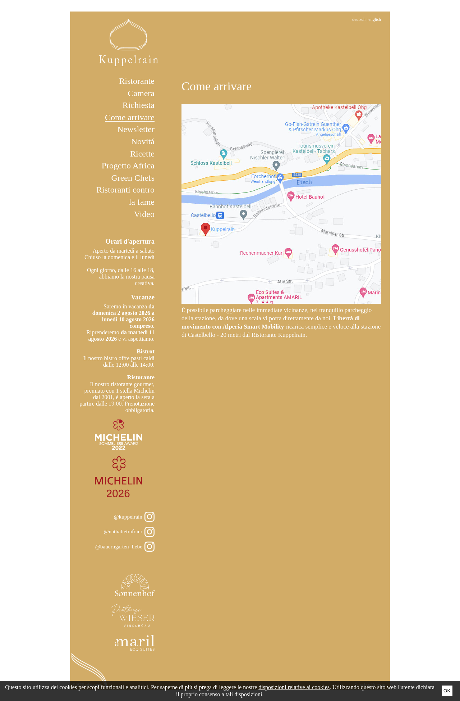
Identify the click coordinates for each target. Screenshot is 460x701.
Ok (446, 690)
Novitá (143, 141)
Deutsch (358, 19)
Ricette (142, 153)
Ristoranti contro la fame (125, 196)
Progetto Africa (128, 165)
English (374, 19)
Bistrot (146, 351)
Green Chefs (133, 177)
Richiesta (139, 105)
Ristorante (137, 81)
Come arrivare (130, 117)
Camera (141, 93)
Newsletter (136, 129)
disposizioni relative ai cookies (294, 687)
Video (144, 214)
